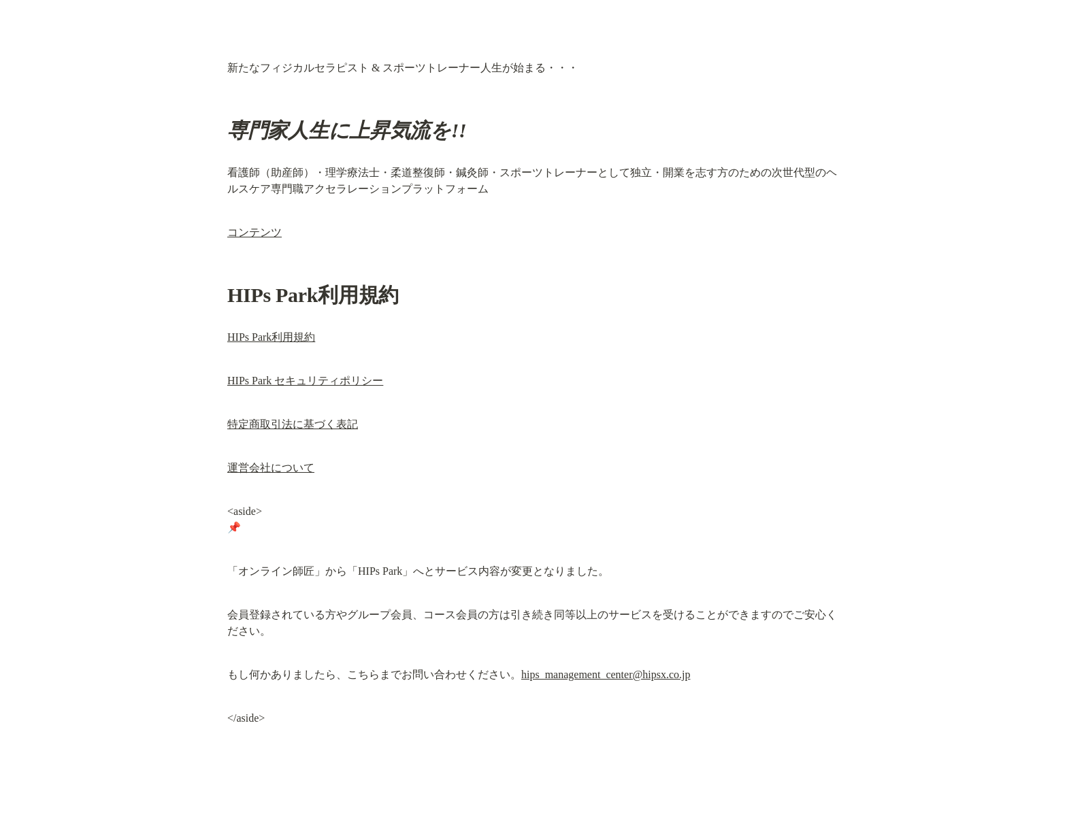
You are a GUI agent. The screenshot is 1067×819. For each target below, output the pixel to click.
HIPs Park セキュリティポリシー (305, 380)
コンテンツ (254, 232)
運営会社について (270, 467)
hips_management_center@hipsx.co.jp (605, 674)
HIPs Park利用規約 (271, 337)
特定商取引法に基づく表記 (292, 424)
